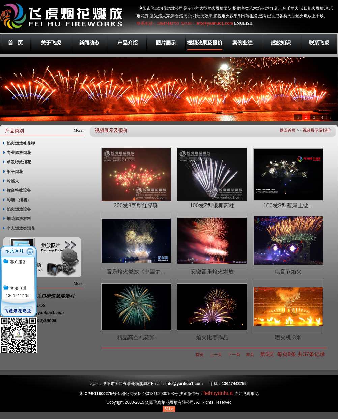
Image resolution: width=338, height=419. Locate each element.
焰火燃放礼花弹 (21, 143)
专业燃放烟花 (19, 152)
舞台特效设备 (19, 190)
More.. (79, 130)
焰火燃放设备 (19, 209)
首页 (200, 354)
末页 (250, 354)
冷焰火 (13, 181)
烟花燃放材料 (19, 218)
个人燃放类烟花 (21, 228)
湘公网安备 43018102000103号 (149, 393)
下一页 (234, 354)
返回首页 (288, 130)
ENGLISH (243, 23)
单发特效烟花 (19, 162)
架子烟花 (15, 171)
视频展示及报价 (317, 130)
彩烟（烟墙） (19, 200)
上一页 (216, 354)
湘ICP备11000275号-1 (99, 393)
